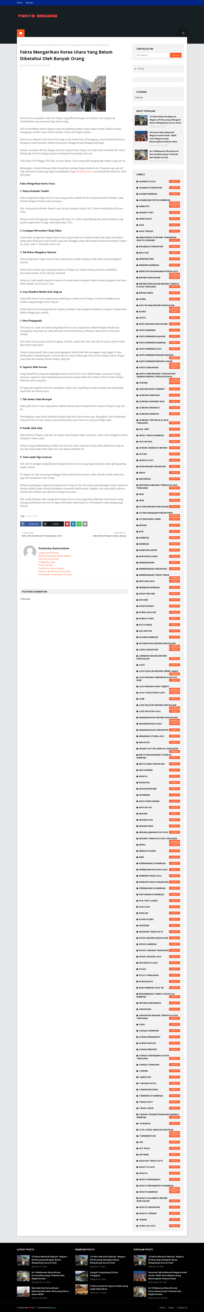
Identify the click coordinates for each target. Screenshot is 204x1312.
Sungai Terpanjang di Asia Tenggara (104, 1274)
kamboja (159, 543)
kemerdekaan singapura (159, 568)
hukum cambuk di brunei (159, 447)
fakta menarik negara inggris (159, 356)
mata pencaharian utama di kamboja (158, 756)
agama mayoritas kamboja (159, 201)
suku (159, 1024)
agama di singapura (159, 187)
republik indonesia (159, 1002)
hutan (159, 454)
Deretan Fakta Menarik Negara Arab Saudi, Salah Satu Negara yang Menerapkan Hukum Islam (163, 137)
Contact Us (182, 1307)
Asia (159, 224)
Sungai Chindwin (159, 1030)
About (171, 1307)
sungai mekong (159, 1049)
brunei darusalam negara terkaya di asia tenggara (158, 285)
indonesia (159, 478)
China (159, 299)
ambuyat (159, 206)
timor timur (159, 1108)
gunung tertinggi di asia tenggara (158, 421)
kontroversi (159, 606)
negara (159, 813)
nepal (159, 844)
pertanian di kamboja (159, 894)
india (159, 472)
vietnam (159, 1154)
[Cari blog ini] (152, 55)
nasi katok (159, 807)
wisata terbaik (159, 1213)
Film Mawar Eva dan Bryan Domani (55, 574)
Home (19, 2)
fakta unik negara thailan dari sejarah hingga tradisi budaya (158, 376)
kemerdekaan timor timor (159, 576)
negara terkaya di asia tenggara (159, 839)
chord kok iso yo (84, 171)
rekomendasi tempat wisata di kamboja (158, 995)
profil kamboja (159, 944)
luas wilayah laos (159, 711)
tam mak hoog (159, 1083)
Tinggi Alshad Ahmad (49, 552)
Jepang (159, 525)
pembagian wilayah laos (159, 869)
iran (159, 500)
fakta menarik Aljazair (159, 336)
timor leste (159, 1101)
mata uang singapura (159, 763)
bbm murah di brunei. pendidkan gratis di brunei (158, 239)
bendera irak (159, 258)
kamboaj (159, 537)
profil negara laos (159, 956)
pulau (159, 969)
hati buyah (159, 441)
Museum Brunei (159, 788)
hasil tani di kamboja (159, 435)
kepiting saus (159, 581)
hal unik (159, 429)
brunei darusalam (159, 277)
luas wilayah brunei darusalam (159, 706)
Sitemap (29, 2)
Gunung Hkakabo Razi (159, 401)
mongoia (159, 782)
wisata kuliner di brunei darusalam (158, 1199)
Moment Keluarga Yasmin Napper (55, 555)
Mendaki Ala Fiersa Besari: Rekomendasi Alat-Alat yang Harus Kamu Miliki (50, 1291)
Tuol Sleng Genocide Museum (159, 1130)
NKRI (159, 857)
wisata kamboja (159, 1191)
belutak (159, 252)
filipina (159, 382)
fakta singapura (159, 367)
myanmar (159, 794)
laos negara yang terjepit (159, 687)
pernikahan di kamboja (159, 888)
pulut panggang (159, 975)
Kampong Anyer (159, 550)
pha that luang (159, 900)
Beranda (24, 45)
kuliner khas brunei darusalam (159, 644)
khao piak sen (159, 593)
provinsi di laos (159, 962)
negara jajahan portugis (159, 832)
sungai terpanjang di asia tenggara (158, 1057)
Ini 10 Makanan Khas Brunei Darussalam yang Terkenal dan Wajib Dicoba (163, 154)
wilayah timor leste (159, 1160)
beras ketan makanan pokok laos (159, 272)
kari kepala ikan (159, 556)
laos (159, 664)
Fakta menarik (159, 330)
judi (159, 531)
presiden (159, 925)
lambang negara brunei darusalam (158, 657)
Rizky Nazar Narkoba (49, 558)
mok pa (159, 776)
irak (159, 494)
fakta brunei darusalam (159, 323)
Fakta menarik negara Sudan (159, 362)
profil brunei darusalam (159, 937)
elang (159, 311)
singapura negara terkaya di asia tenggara (158, 1017)
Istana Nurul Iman (159, 519)
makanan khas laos (159, 723)
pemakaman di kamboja (159, 863)
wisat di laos (159, 1167)
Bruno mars (159, 292)
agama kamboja (159, 193)
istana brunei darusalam (159, 506)
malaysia (159, 742)
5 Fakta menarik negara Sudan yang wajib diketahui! (109, 1287)
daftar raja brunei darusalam (159, 306)
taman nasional (159, 1089)
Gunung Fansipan (159, 395)
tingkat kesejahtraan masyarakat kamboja (158, 1116)
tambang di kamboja (159, 1095)
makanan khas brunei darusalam (159, 718)
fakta (159, 317)
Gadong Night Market (159, 388)
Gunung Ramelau (159, 413)
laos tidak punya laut (159, 692)
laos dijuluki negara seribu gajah (159, 672)
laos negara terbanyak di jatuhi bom (158, 679)
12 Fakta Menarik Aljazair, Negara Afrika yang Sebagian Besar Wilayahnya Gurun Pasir (165, 119)
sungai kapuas (159, 1043)
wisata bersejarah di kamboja (159, 1186)
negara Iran (159, 826)
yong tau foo (159, 1225)
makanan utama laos (159, 736)
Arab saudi (159, 218)
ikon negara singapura (159, 466)
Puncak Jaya (159, 981)
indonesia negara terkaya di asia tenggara (158, 486)
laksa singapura (159, 649)
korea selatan (159, 612)
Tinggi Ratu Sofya (47, 562)
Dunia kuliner (28, 65)
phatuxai (159, 906)
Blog (54, 1307)
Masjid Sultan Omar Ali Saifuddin (159, 749)
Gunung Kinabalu (159, 407)
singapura (159, 1009)
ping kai (159, 913)
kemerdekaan (159, 562)
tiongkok (159, 1123)
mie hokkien (159, 770)
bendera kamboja (159, 265)
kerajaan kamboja (159, 587)
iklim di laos (159, 460)
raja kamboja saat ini (159, 987)
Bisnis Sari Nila (46, 565)
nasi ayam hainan (159, 801)
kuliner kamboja (159, 637)
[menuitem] (21, 33)
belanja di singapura (159, 246)
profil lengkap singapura (159, 950)
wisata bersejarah (159, 1179)
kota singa (159, 624)
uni (159, 1142)
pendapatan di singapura (159, 882)
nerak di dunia (159, 850)
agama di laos (159, 181)
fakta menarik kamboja (159, 342)
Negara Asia (35, 45)
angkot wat (159, 212)
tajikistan (159, 1077)
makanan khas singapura (159, 729)
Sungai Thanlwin (159, 1064)
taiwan (159, 1070)
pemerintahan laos (159, 875)
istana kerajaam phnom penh (159, 513)
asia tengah (159, 231)
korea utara (159, 618)
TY (35, 1307)
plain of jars (159, 919)
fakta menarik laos (159, 348)
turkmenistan (159, 1135)
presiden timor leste (159, 931)
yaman (159, 1219)
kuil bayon (159, 630)
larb (159, 698)
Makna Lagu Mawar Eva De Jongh (55, 571)
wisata (159, 1173)
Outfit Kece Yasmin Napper (52, 568)
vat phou (159, 1148)
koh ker (159, 599)
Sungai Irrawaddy (159, 1036)
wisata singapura (159, 1207)
